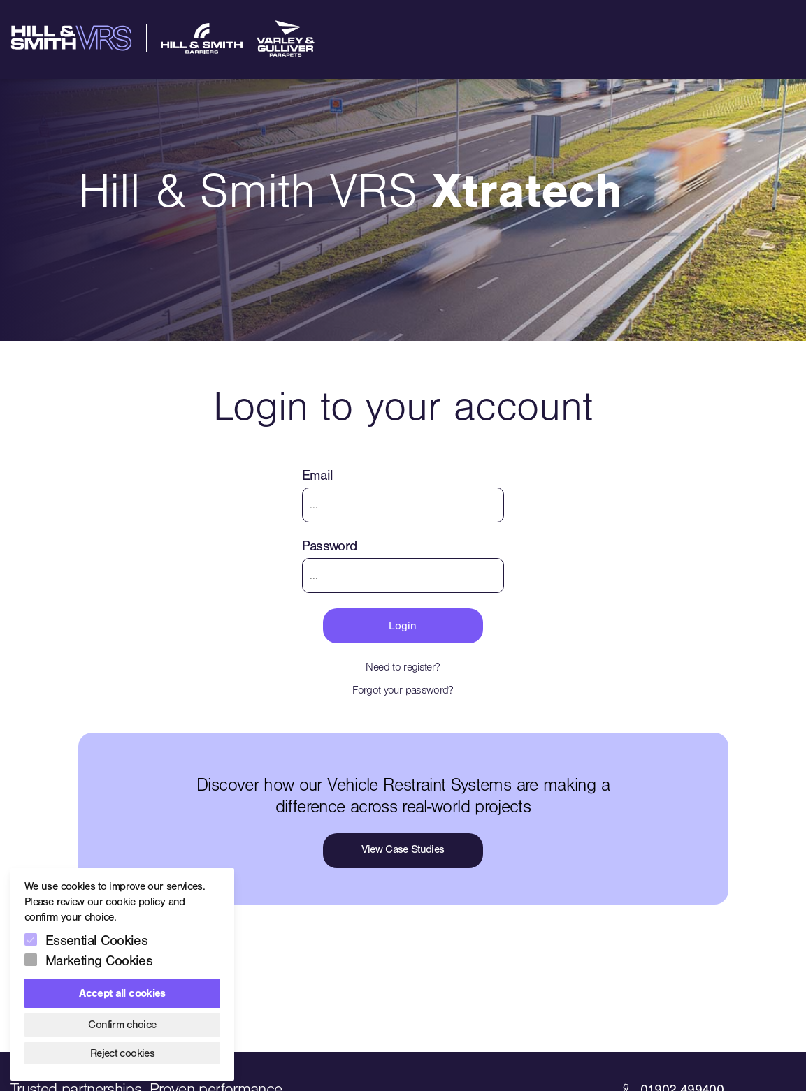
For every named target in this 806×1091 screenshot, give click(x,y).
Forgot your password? (403, 690)
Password (329, 546)
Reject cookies (122, 1053)
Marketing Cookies (98, 961)
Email (317, 475)
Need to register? (403, 667)
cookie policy (135, 901)
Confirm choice (122, 1024)
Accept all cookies (122, 993)
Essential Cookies (96, 940)
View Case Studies (402, 849)
